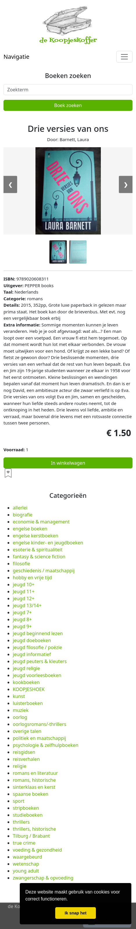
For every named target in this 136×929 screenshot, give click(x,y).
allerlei (20, 508)
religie (19, 766)
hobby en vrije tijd (32, 577)
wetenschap (26, 864)
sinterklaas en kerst (34, 787)
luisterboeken (28, 703)
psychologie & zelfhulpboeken (45, 745)
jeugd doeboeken (32, 640)
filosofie (21, 563)
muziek (20, 710)
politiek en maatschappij (39, 738)
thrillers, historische (34, 829)
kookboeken (26, 682)
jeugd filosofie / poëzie (37, 647)
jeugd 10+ (23, 584)
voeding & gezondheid (37, 850)
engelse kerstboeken (35, 535)
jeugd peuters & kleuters (40, 661)
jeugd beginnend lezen (38, 633)
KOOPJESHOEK (28, 689)
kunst (19, 696)
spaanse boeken (30, 794)
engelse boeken (30, 528)
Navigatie (16, 57)
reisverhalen (26, 759)
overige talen (27, 731)
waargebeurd (27, 857)
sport (18, 801)
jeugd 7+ (22, 612)
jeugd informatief (32, 654)
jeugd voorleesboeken (37, 675)
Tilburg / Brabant (31, 836)
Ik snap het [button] (75, 913)
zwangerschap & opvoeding (43, 878)
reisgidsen (24, 752)
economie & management (41, 521)
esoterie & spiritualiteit (37, 549)
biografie (22, 514)
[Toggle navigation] (124, 57)
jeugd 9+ (22, 626)
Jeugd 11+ (24, 591)
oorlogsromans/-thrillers (39, 724)
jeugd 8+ (22, 619)
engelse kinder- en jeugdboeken (48, 542)
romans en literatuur (35, 773)
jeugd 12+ (23, 598)
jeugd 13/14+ (27, 605)
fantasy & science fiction (39, 556)
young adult (26, 871)
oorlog (20, 717)
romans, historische (34, 780)
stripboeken (26, 808)
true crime (24, 843)
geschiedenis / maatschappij (44, 570)
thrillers (21, 822)
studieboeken (27, 815)
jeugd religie (26, 668)
